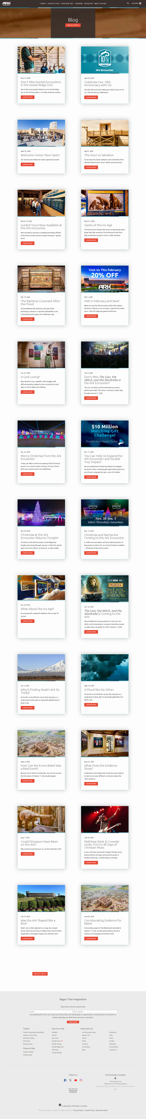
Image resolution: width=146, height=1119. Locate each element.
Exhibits (54, 1032)
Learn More (28, 97)
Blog (83, 1050)
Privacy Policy (63, 1015)
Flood (84, 1038)
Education (88, 3)
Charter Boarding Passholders (33, 1032)
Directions (112, 1032)
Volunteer (112, 1044)
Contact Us (113, 1050)
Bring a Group (28, 1044)
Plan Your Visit (67, 3)
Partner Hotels (28, 1052)
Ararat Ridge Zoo (58, 1047)
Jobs (111, 1035)
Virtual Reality (57, 1052)
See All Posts (73, 25)
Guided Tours (56, 1041)
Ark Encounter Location (115, 1075)
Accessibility (113, 1047)
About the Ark (100, 3)
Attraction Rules (28, 1038)
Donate (111, 1041)
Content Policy (89, 1110)
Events (54, 1035)
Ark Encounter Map (89, 1032)
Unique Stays (27, 1055)
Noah (84, 1041)
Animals (85, 1044)
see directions (122, 1083)
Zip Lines (55, 1038)
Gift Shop (55, 1050)
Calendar (79, 3)
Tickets (43, 3)
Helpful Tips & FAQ (30, 1035)
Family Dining (56, 1044)
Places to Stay (54, 3)
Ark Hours (26, 1041)
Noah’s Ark (86, 1035)
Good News (86, 1047)
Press (111, 1038)
